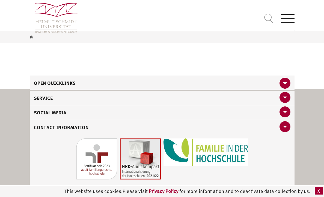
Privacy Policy (164, 191)
